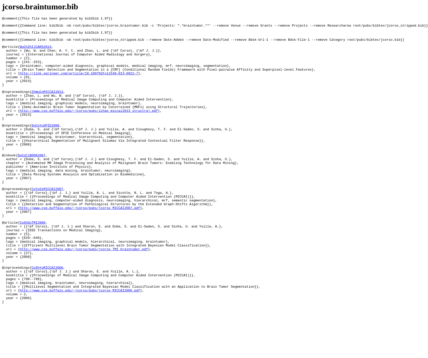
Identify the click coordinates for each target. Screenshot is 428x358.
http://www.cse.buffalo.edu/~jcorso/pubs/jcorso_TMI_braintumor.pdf (84, 290)
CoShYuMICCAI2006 (47, 311)
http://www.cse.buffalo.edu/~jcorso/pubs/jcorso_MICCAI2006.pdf (80, 338)
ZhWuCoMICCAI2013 (47, 103)
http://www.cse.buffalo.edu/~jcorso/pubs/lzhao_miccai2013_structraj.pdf (89, 126)
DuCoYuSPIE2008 (45, 143)
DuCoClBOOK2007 (31, 178)
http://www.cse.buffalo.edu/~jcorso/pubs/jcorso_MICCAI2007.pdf (80, 241)
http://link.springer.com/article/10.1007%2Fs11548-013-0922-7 (79, 82)
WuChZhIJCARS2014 (35, 50)
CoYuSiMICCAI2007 (47, 218)
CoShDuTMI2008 (32, 258)
